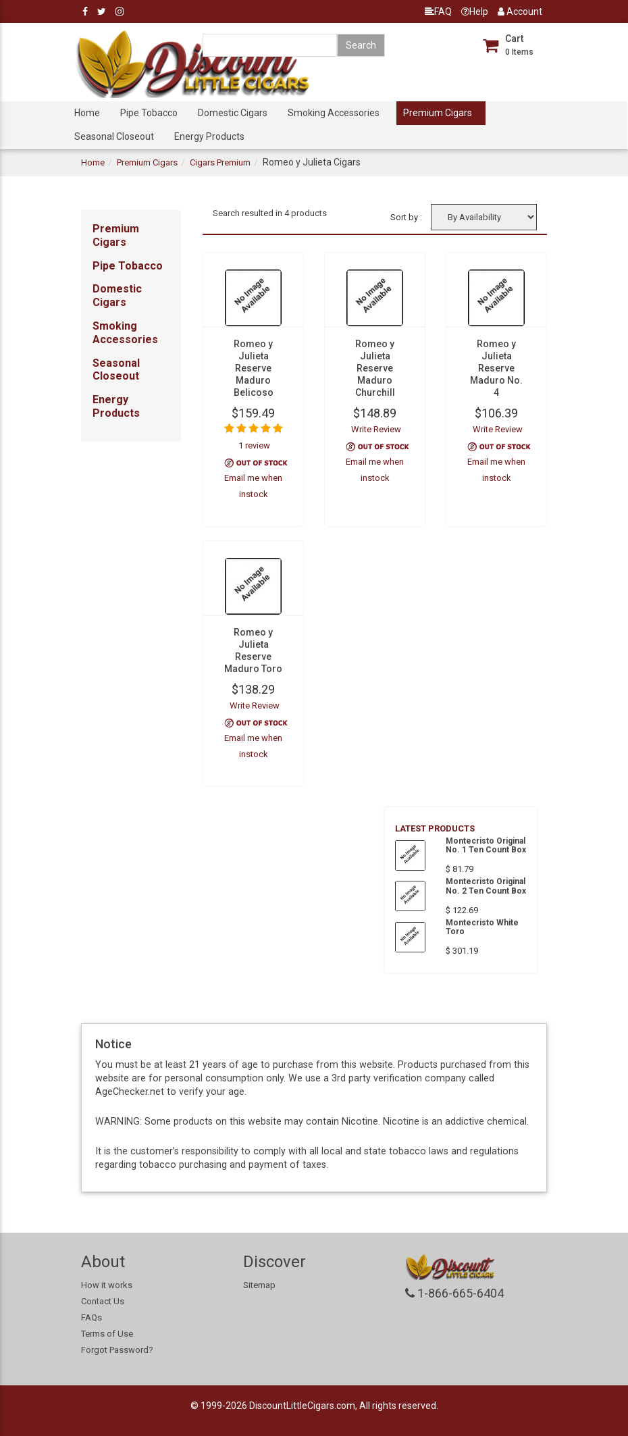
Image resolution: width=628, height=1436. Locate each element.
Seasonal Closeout (114, 136)
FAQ (438, 11)
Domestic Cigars (232, 112)
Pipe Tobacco (149, 112)
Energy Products (209, 136)
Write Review (376, 429)
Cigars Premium (220, 162)
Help (474, 11)
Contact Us (102, 1301)
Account (520, 11)
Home (87, 112)
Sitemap (259, 1285)
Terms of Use (107, 1334)
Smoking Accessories (334, 112)
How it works (106, 1285)
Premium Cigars (437, 112)
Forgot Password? (117, 1350)
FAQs (91, 1317)
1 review (254, 445)
